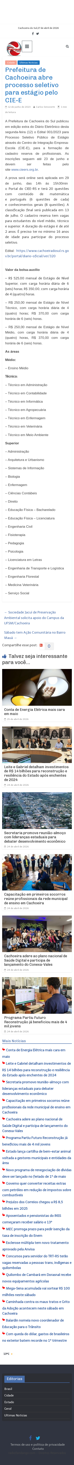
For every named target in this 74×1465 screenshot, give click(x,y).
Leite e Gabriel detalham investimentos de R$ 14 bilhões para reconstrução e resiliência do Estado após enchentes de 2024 (36, 773)
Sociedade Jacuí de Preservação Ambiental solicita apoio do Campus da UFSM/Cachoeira (34, 617)
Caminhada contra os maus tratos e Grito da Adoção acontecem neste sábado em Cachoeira (36, 1307)
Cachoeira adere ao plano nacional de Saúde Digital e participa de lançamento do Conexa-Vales (35, 960)
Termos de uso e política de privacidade (38, 1444)
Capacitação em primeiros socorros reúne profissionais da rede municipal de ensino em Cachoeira (35, 898)
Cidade (11, 62)
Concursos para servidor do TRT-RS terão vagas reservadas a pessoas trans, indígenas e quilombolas (36, 1262)
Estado (9, 1402)
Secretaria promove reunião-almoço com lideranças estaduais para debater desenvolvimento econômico (35, 837)
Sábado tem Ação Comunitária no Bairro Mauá (35, 635)
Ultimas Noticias (29, 62)
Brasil (8, 1389)
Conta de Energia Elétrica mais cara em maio (34, 712)
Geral (7, 1408)
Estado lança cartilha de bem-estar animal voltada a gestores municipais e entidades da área (36, 1157)
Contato (38, 1449)
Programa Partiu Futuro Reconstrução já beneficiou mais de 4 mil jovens (35, 1022)
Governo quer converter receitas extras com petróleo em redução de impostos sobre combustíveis (36, 1189)
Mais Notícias (14, 1041)
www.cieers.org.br (24, 169)
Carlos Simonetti (45, 107)
